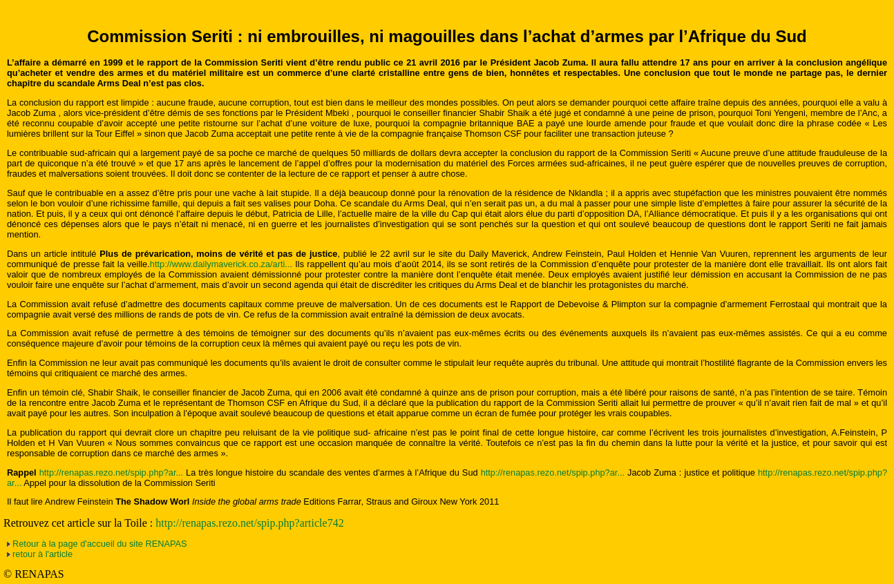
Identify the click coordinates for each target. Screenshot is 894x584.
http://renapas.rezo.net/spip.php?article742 (249, 523)
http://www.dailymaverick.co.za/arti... (221, 264)
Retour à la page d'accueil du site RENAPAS (99, 543)
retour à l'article (42, 554)
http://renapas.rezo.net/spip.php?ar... (111, 472)
